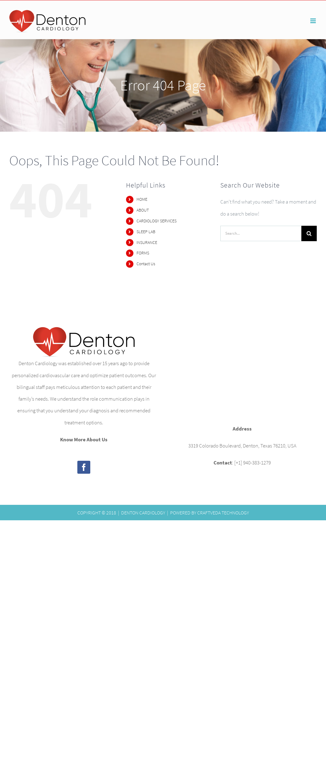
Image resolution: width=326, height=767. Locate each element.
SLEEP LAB (146, 231)
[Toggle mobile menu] (313, 21)
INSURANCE (147, 242)
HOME (142, 199)
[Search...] (260, 233)
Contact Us (146, 263)
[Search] (309, 233)
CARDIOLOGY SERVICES (157, 221)
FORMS (143, 253)
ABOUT (143, 210)
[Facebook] (83, 467)
